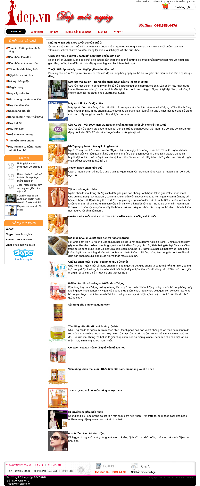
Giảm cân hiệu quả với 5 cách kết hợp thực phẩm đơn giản (29, 177)
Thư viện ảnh (55, 465)
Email (192, 1)
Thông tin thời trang (18, 465)
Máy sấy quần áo (18, 93)
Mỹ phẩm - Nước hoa (21, 75)
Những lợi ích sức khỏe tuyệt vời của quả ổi (29, 166)
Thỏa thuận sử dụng (18, 471)
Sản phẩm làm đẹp (19, 57)
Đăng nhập (142, 1)
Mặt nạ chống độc (19, 81)
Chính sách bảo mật (45, 471)
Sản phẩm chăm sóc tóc (23, 63)
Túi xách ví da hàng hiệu (23, 69)
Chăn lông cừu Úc (19, 110)
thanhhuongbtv (23, 259)
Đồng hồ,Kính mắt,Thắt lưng (25, 117)
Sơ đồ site (67, 471)
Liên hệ (39, 465)
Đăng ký (157, 1)
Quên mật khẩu (176, 1)
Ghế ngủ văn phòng (20, 134)
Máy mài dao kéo (18, 105)
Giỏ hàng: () (182, 7)
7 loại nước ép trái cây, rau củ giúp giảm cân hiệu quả (29, 188)
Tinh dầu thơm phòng (21, 140)
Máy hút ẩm (15, 123)
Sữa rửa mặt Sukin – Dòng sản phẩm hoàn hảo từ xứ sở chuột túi (29, 199)
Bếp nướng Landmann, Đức (25, 99)
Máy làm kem (16, 128)
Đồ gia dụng (15, 87)
